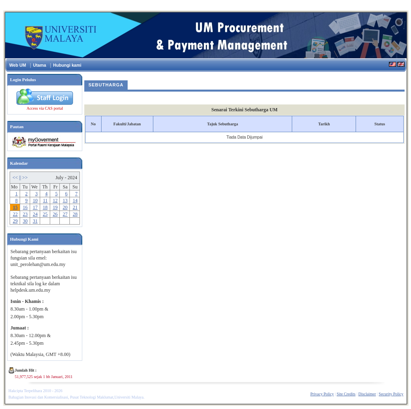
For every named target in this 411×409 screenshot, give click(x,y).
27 (65, 214)
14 (75, 200)
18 (45, 207)
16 (25, 207)
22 (15, 214)
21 (75, 207)
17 (35, 207)
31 (35, 221)
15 (15, 207)
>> (25, 177)
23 (25, 214)
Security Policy (391, 394)
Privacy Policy (322, 394)
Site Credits (346, 394)
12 (55, 200)
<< (15, 177)
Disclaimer (367, 394)
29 (15, 221)
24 (35, 214)
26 (55, 214)
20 (65, 207)
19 (55, 207)
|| (20, 177)
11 (45, 200)
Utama (39, 65)
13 (65, 200)
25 (45, 214)
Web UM (17, 65)
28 (75, 214)
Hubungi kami (67, 65)
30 (25, 221)
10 (35, 200)
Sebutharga (106, 84)
